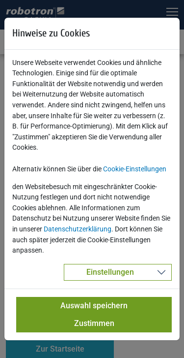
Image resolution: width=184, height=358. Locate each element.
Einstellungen (110, 272)
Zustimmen (94, 323)
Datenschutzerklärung (77, 229)
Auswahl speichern (94, 305)
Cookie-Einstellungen (134, 169)
